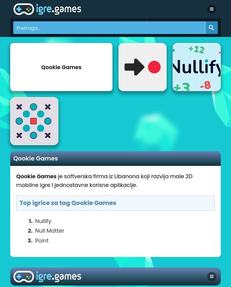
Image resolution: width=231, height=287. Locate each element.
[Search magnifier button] (211, 27)
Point (41, 240)
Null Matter (49, 230)
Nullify (43, 221)
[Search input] (109, 27)
